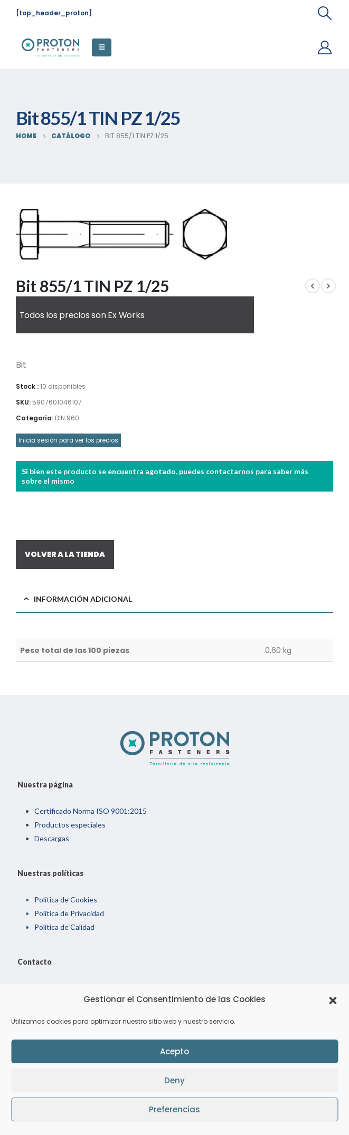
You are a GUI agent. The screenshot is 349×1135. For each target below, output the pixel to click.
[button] (332, 999)
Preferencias (174, 1109)
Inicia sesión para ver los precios (68, 440)
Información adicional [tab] (83, 598)
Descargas (51, 838)
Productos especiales (70, 824)
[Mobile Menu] (101, 47)
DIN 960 (67, 417)
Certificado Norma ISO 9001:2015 (90, 810)
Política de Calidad (64, 926)
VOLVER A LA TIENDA (65, 554)
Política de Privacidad (69, 913)
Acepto (174, 1051)
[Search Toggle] (325, 13)
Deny (174, 1080)
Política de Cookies (65, 899)
